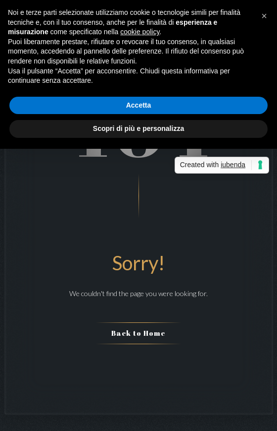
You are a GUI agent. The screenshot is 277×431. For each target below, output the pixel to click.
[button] (264, 16)
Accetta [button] (138, 105)
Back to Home (138, 333)
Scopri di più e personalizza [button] (138, 128)
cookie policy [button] (139, 32)
